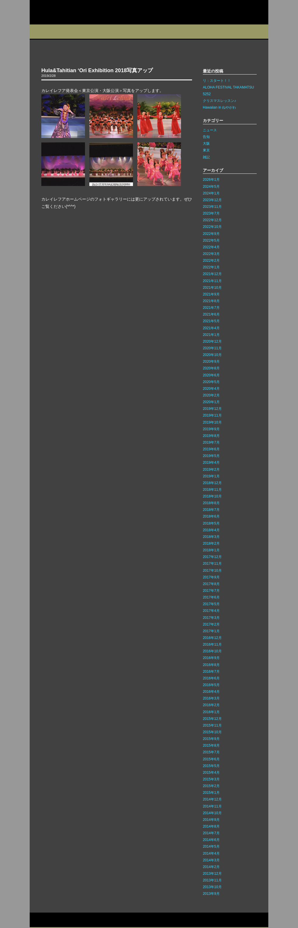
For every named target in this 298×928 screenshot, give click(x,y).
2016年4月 (211, 692)
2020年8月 (211, 368)
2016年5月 (211, 685)
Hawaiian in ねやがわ (219, 107)
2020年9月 (211, 361)
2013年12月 (212, 874)
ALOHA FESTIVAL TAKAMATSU (228, 87)
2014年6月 (211, 840)
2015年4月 (211, 773)
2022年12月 (212, 220)
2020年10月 (212, 355)
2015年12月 (212, 719)
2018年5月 (211, 523)
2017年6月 (211, 597)
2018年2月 (211, 543)
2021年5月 (211, 321)
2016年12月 (212, 638)
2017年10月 (212, 571)
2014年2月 (211, 867)
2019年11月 (212, 415)
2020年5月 (211, 382)
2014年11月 (212, 806)
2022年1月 (211, 267)
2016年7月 (211, 672)
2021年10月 (212, 288)
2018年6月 (211, 516)
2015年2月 (211, 786)
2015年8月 (211, 745)
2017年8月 (211, 584)
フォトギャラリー (225, 31)
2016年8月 (211, 665)
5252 (207, 94)
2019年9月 (211, 429)
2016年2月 (211, 705)
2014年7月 (211, 833)
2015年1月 (211, 793)
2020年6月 (211, 375)
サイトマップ (67, 920)
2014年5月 (211, 846)
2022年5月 (211, 240)
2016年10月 (212, 651)
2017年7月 (211, 591)
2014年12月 (212, 799)
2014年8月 (211, 826)
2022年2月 (211, 260)
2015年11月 (212, 725)
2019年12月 (212, 409)
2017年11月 (212, 564)
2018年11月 (212, 490)
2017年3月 (211, 618)
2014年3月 (211, 860)
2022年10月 (212, 227)
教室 (100, 31)
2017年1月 (211, 631)
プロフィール (44, 31)
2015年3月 (211, 779)
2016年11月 (212, 644)
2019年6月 (211, 449)
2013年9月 (211, 894)
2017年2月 (211, 624)
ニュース (210, 130)
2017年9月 (211, 577)
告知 (206, 137)
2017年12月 (212, 557)
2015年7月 (211, 752)
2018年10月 (212, 496)
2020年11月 (212, 348)
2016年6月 (211, 678)
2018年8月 (211, 503)
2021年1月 (211, 335)
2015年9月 (211, 739)
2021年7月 (211, 308)
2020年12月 (212, 341)
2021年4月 (211, 328)
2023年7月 (211, 213)
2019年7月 (211, 442)
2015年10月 (212, 732)
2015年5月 (211, 766)
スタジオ (72, 31)
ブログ (157, 31)
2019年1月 (211, 476)
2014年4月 (211, 853)
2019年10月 (212, 422)
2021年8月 (211, 301)
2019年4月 (211, 463)
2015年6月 (211, 759)
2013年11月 (212, 880)
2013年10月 (212, 887)
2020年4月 (211, 389)
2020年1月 (211, 402)
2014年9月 (211, 820)
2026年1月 (211, 180)
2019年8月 (211, 436)
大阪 (206, 143)
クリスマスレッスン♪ (219, 101)
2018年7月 (211, 510)
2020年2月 (211, 395)
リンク (87, 920)
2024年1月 (211, 193)
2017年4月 (211, 611)
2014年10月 (212, 813)
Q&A (255, 31)
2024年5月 (211, 187)
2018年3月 (211, 537)
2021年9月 (211, 294)
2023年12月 (212, 200)
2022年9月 (211, 234)
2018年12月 (212, 483)
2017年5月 (211, 604)
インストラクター (189, 31)
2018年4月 (211, 530)
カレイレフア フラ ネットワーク (67, 12)
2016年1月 (211, 712)
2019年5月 (211, 456)
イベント (128, 31)
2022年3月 (211, 254)
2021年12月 (212, 274)
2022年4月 (211, 247)
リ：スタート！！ (217, 81)
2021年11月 (212, 281)
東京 (206, 150)
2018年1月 (211, 550)
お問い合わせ (42, 920)
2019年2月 (211, 469)
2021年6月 (211, 314)
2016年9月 (211, 658)
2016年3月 (211, 698)
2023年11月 (212, 207)
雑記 (206, 157)
